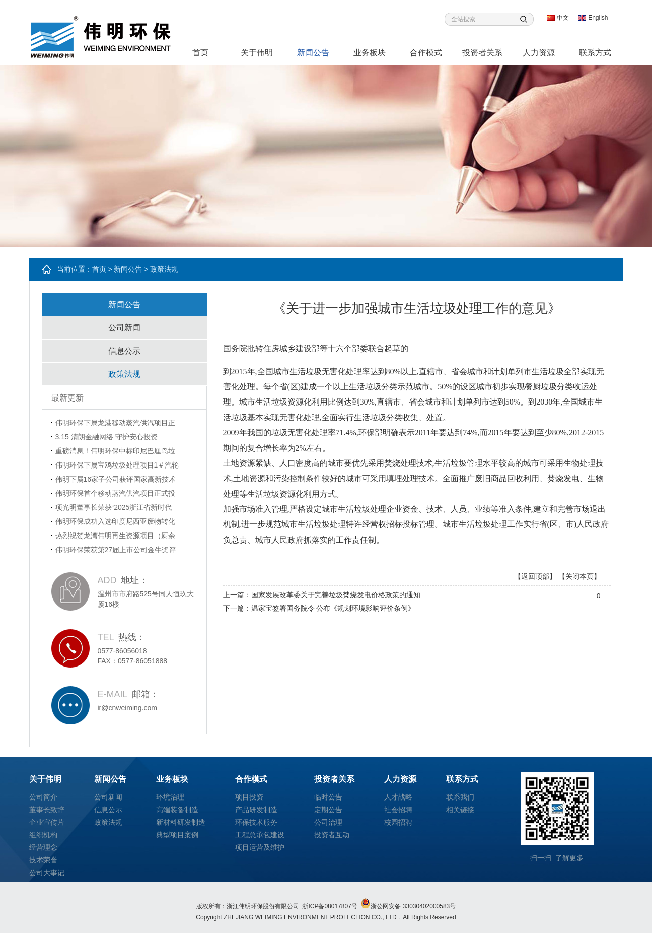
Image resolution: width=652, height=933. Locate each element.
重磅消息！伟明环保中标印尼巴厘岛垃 (115, 451)
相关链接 (460, 810)
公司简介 (43, 797)
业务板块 (369, 52)
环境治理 (170, 797)
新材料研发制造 (180, 822)
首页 (200, 52)
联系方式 (595, 52)
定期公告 (328, 810)
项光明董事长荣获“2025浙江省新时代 (113, 507)
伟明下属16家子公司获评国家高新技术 (115, 479)
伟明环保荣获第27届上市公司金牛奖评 (115, 550)
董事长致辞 (46, 810)
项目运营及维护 (259, 847)
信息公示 (124, 351)
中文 (563, 17)
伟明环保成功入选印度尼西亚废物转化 (115, 521)
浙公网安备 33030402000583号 (408, 906)
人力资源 (539, 52)
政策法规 (124, 374)
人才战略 (398, 797)
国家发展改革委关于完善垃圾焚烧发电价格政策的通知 (335, 595)
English (598, 17)
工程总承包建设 (259, 835)
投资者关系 (482, 52)
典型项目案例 (177, 835)
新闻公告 (313, 52)
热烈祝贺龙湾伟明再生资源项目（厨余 (115, 535)
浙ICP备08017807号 (329, 906)
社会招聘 (398, 810)
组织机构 (43, 835)
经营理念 (43, 847)
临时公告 (328, 797)
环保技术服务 (256, 822)
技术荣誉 (43, 860)
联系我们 (460, 797)
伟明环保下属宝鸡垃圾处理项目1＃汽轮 (117, 465)
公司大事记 (46, 873)
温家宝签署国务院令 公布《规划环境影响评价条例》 (333, 608)
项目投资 (249, 797)
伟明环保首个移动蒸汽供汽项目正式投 (115, 493)
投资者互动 (331, 835)
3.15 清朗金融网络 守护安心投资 (106, 437)
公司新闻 (124, 327)
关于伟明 (257, 52)
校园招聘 (398, 822)
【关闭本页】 (579, 576)
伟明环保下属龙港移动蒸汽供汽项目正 (115, 423)
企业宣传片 (46, 822)
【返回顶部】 (535, 576)
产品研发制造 (256, 810)
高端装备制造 (177, 810)
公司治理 (328, 822)
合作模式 (426, 52)
